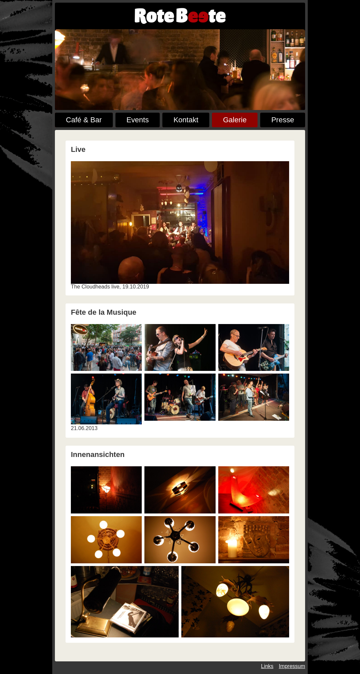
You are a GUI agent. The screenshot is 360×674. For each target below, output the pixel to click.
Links (267, 666)
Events (137, 120)
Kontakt (185, 120)
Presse (282, 120)
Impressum (292, 666)
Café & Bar (84, 120)
